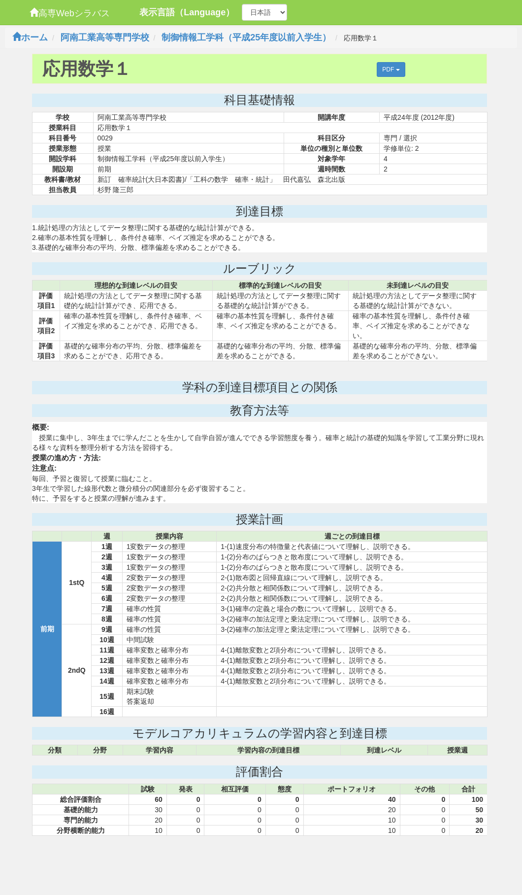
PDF (390, 69)
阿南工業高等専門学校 (105, 37)
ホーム (30, 37)
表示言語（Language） (186, 12)
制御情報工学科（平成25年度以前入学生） (246, 37)
